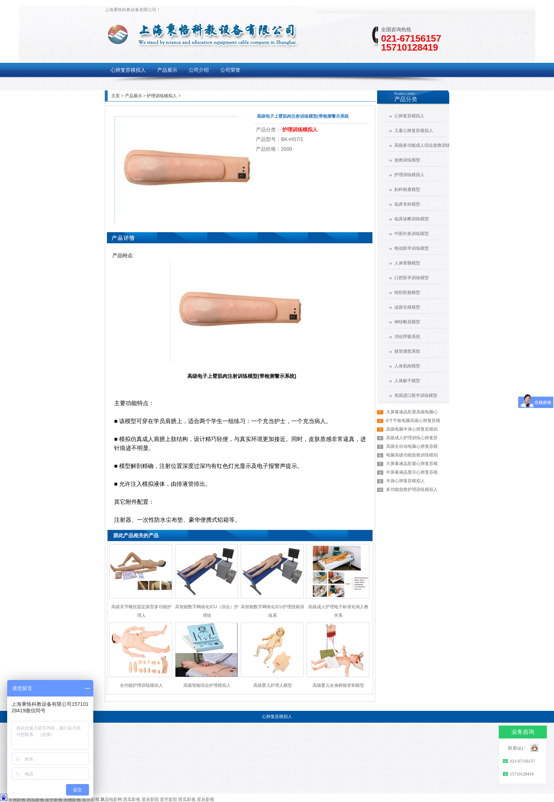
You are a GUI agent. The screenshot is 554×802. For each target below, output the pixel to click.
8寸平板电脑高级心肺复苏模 (413, 420)
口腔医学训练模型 (411, 277)
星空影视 (53, 799)
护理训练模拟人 (162, 95)
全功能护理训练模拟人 (141, 685)
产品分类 (405, 99)
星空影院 (168, 799)
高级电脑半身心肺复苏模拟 (412, 429)
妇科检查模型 (407, 189)
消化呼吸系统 (407, 336)
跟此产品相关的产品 (136, 535)
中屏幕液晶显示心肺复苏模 (412, 472)
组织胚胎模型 (407, 292)
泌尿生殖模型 (407, 307)
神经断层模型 (407, 321)
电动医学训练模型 (411, 248)
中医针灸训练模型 (411, 233)
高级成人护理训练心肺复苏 (412, 437)
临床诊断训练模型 (411, 218)
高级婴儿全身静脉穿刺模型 (338, 685)
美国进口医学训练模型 (415, 395)
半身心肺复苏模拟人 (405, 480)
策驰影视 (16, 799)
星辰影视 (90, 799)
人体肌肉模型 (407, 366)
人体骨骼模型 (407, 263)
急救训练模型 (407, 160)
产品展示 (133, 95)
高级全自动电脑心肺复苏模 (412, 446)
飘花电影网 (111, 799)
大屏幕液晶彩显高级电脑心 (412, 411)
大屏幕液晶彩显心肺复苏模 (412, 463)
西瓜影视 (35, 799)
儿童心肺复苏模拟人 (413, 130)
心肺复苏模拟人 (409, 115)
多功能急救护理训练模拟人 (412, 489)
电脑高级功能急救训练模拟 (412, 455)
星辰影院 (150, 799)
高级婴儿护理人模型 (272, 685)
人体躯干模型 (407, 380)
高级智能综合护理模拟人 (207, 685)
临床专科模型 (407, 204)
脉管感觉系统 (407, 351)
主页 (115, 95)
